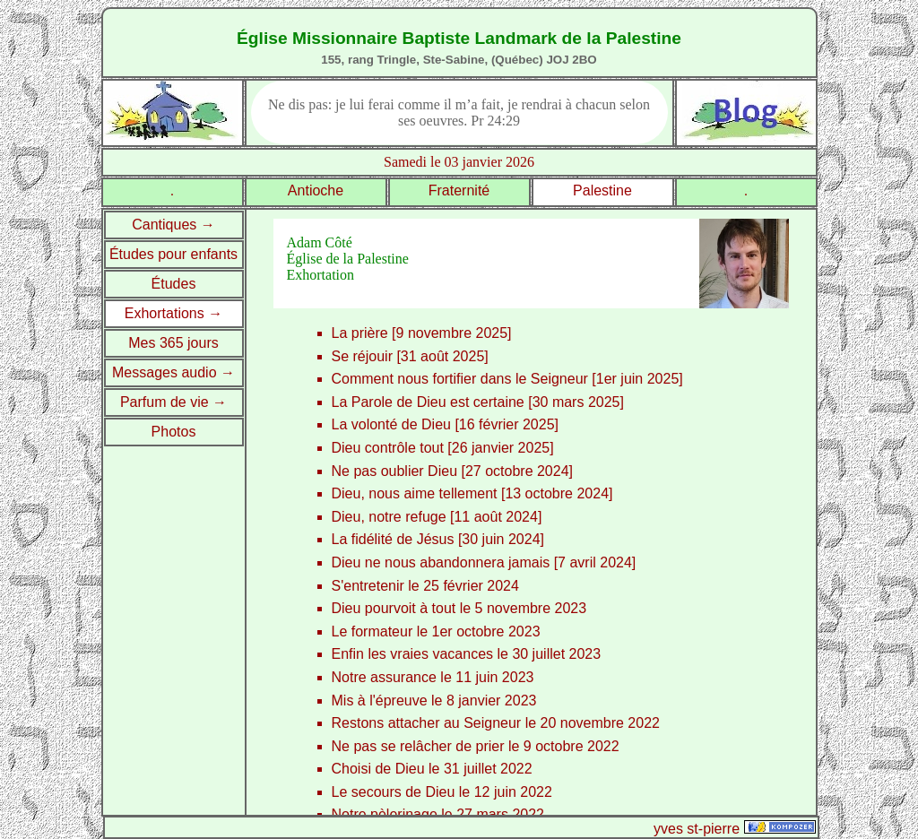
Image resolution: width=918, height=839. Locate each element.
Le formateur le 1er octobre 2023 (436, 631)
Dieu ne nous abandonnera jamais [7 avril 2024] (484, 562)
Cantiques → (173, 224)
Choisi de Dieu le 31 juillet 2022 (432, 768)
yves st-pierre (697, 828)
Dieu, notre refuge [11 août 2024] (437, 516)
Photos (174, 431)
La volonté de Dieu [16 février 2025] (445, 424)
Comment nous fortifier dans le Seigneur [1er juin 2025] (507, 378)
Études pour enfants (173, 254)
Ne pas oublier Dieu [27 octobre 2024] (453, 471)
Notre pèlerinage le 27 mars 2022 (438, 814)
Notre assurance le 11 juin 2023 (433, 677)
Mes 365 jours (173, 342)
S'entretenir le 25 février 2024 (425, 585)
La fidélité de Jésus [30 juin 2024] (438, 539)
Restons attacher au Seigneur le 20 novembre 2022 (496, 723)
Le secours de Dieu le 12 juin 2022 (442, 792)
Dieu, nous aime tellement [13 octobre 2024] (472, 493)
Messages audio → (173, 372)
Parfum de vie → (173, 402)
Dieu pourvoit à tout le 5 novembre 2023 (459, 608)
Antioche (315, 190)
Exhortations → (173, 313)
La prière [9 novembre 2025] (422, 333)
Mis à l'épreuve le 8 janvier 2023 (434, 700)
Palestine (602, 190)
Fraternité (459, 190)
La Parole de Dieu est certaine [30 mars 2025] (478, 402)
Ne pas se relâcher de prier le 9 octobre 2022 (475, 746)
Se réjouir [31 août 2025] (410, 356)
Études (174, 283)
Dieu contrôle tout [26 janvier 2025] (443, 447)
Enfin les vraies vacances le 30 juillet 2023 (467, 654)
